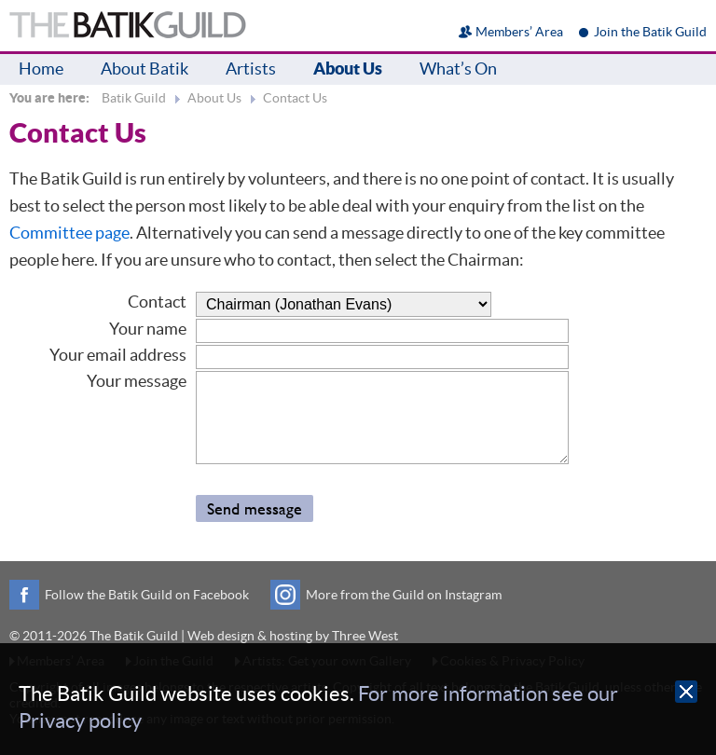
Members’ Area (519, 31)
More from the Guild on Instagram (404, 594)
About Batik (144, 68)
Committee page (69, 232)
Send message (254, 508)
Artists (251, 68)
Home (41, 68)
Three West (365, 635)
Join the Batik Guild (650, 31)
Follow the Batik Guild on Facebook (147, 594)
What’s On (458, 68)
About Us (347, 68)
